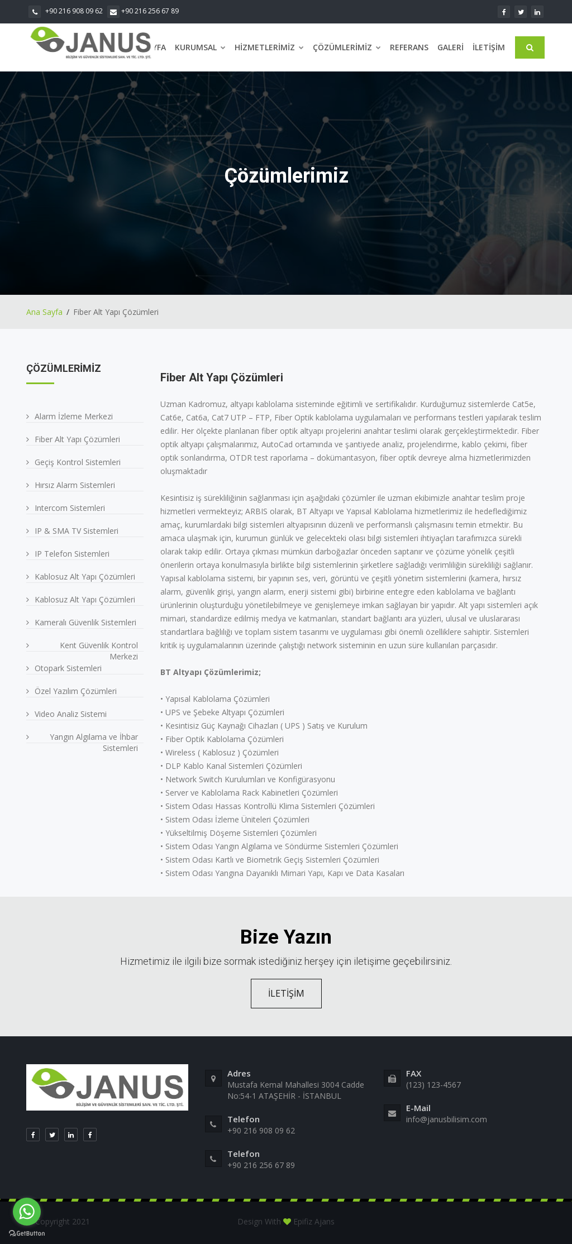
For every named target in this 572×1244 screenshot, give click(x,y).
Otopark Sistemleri (68, 668)
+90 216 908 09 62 (65, 11)
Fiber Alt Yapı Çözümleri (77, 439)
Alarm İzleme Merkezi (74, 416)
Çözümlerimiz (347, 47)
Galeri (450, 47)
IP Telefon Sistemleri (72, 553)
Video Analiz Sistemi (71, 714)
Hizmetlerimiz (269, 47)
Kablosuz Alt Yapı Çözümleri (85, 576)
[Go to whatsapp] (27, 1212)
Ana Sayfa (44, 312)
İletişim (489, 47)
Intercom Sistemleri (70, 508)
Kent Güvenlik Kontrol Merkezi (99, 651)
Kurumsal (200, 47)
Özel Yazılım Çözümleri (76, 691)
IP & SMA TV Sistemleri (76, 530)
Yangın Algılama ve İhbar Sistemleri (94, 742)
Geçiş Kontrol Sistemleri (78, 462)
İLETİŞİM (286, 993)
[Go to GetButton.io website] (27, 1232)
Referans (409, 47)
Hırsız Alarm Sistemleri (75, 485)
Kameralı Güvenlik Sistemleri (85, 622)
